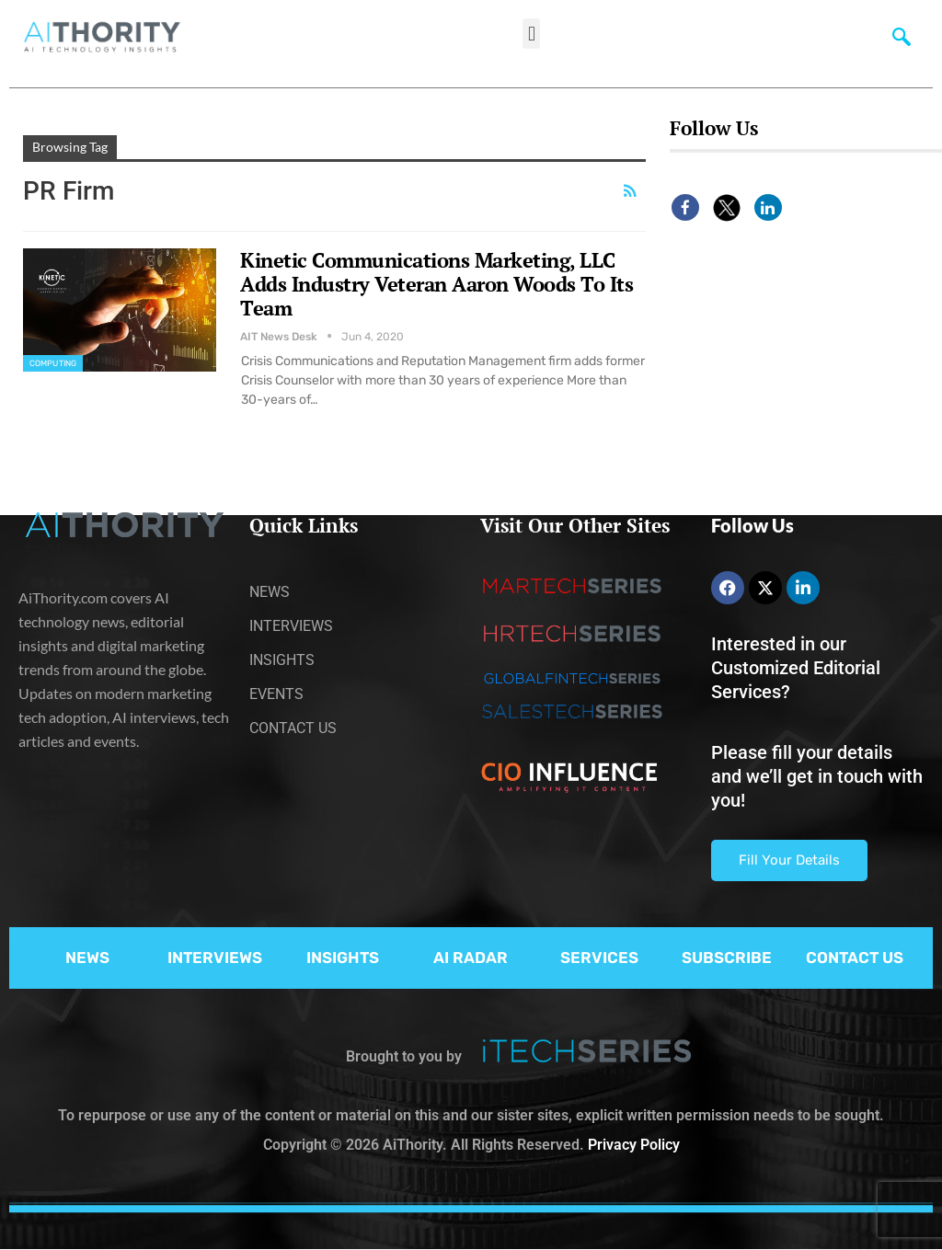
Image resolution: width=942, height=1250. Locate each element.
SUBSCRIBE (727, 957)
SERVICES (599, 957)
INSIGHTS (342, 957)
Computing (52, 363)
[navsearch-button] (901, 41)
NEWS (87, 957)
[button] (531, 33)
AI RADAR (470, 957)
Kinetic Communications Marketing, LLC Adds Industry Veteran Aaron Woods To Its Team (436, 284)
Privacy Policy (634, 1144)
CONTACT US (854, 957)
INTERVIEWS (214, 957)
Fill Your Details (789, 860)
